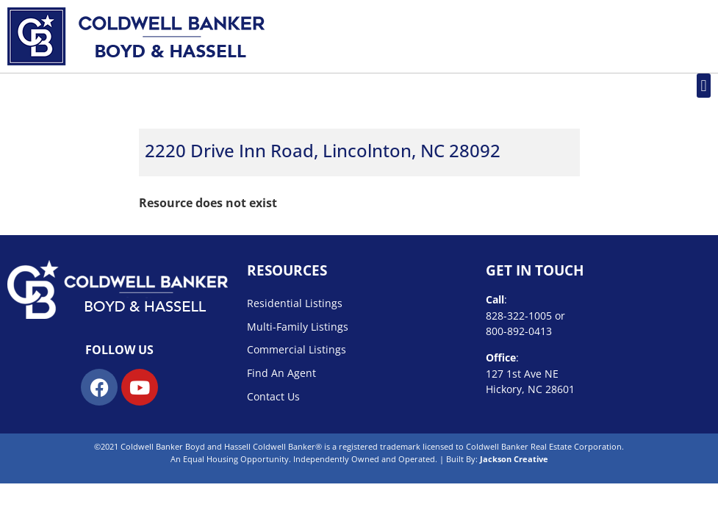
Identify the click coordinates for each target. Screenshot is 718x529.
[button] (704, 85)
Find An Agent (281, 373)
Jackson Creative (514, 458)
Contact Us (273, 396)
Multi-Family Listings (297, 327)
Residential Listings (294, 303)
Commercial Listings (296, 349)
